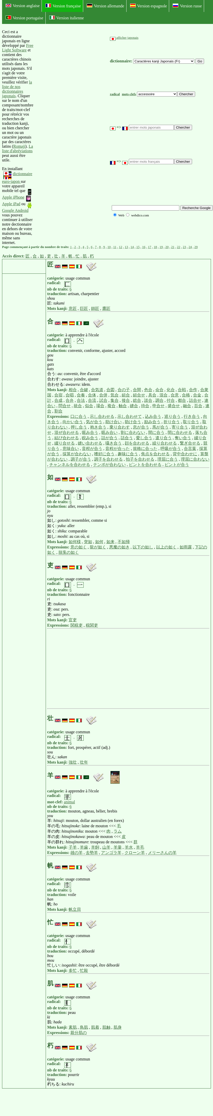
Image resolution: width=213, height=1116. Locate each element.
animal (69, 802)
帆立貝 (75, 909)
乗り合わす (119, 427)
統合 (78, 406)
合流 (92, 400)
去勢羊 (92, 852)
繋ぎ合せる (190, 443)
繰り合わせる (164, 443)
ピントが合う (177, 464)
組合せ (139, 395)
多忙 (73, 970)
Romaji (19, 146)
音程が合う (92, 448)
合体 (92, 395)
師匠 (95, 308)
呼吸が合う (170, 448)
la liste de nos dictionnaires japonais (17, 89)
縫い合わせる (90, 443)
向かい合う (72, 422)
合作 (193, 390)
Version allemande (105, 6)
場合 (100, 406)
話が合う (109, 438)
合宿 (58, 395)
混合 (163, 395)
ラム (118, 831)
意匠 (73, 308)
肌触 (106, 1027)
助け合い (113, 422)
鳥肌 (84, 1027)
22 (178, 247)
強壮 (73, 762)
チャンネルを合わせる (69, 464)
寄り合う (180, 427)
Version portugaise (24, 18)
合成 (58, 400)
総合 (137, 400)
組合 (126, 395)
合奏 (81, 395)
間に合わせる (180, 432)
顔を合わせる (137, 443)
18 (155, 247)
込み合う (153, 416)
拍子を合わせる (140, 459)
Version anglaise (23, 6)
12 (120, 247)
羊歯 (84, 847)
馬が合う (160, 427)
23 (184, 247)
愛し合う (144, 438)
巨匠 (84, 308)
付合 (171, 400)
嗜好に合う (104, 454)
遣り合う (163, 438)
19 (161, 247)
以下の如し (143, 547)
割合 (58, 411)
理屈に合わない (195, 459)
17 (149, 247)
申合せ (158, 406)
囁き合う (113, 443)
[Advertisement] (71, 137)
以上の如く (166, 547)
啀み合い (109, 432)
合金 (197, 395)
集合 (114, 400)
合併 (103, 395)
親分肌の (78, 1032)
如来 (110, 542)
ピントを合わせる (145, 464)
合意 (175, 395)
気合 (114, 395)
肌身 (118, 1027)
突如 (88, 542)
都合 (182, 400)
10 (109, 247)
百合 (198, 406)
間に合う (156, 432)
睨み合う (90, 438)
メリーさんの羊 (162, 852)
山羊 (106, 847)
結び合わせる (66, 438)
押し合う (79, 427)
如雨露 (186, 547)
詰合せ (195, 400)
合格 (186, 395)
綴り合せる (64, 443)
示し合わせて (129, 416)
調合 (159, 400)
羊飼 (95, 847)
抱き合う (98, 427)
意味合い (70, 448)
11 (115, 247)
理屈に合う (167, 459)
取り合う (191, 422)
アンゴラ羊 (111, 852)
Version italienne (66, 18)
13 (126, 247)
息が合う (141, 427)
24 (190, 247)
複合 (111, 406)
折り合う (172, 422)
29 (196, 247)
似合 (89, 406)
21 (172, 247)
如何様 (75, 542)
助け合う (133, 422)
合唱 (70, 395)
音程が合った (117, 448)
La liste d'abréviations (17, 148)
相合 (73, 390)
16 (143, 247)
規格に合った (145, 448)
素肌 (73, 1027)
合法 (81, 400)
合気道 (97, 390)
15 (138, 247)
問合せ (64, 406)
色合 (148, 390)
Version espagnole (148, 6)
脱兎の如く (68, 552)
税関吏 (92, 625)
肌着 (95, 1027)
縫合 (134, 406)
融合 (187, 406)
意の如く (78, 547)
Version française (63, 6)
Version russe (187, 6)
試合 (103, 400)
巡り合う (172, 416)
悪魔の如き (119, 547)
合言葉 (190, 448)
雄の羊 (76, 852)
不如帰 (124, 542)
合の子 (124, 390)
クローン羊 (134, 852)
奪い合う (183, 438)
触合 (123, 406)
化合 (171, 390)
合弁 (70, 400)
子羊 (73, 847)
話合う (127, 438)
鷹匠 (106, 308)
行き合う (192, 416)
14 (132, 247)
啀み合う (90, 432)
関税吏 (76, 625)
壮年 (84, 762)
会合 (159, 390)
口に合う (78, 416)
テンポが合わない (109, 464)
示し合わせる (102, 416)
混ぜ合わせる (66, 432)
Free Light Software (17, 47)
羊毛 (140, 847)
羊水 (129, 847)
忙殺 (84, 970)
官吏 (73, 620)
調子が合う (81, 459)
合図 (110, 390)
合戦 (182, 390)
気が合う (94, 422)
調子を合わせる (108, 459)
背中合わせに (185, 454)
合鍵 (84, 390)
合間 (137, 390)
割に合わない (133, 432)
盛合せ (174, 406)
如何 (99, 542)
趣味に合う (128, 454)
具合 (152, 395)
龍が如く (98, 547)
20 (167, 247)
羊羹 (118, 847)
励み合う (152, 422)
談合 (148, 400)
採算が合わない (76, 454)
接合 (126, 400)
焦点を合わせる (155, 454)
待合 (145, 406)
